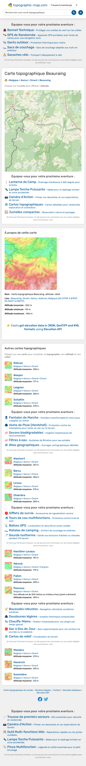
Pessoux (18, 588)
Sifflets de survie (21, 513)
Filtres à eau (18, 440)
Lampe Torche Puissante (27, 189)
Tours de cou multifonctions (29, 518)
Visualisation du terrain (46, 636)
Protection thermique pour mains (48, 42)
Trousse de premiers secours (28, 717)
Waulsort (19, 458)
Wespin (18, 375)
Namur (27, 366)
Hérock (18, 563)
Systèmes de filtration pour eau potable (49, 440)
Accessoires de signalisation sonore (54, 513)
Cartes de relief (20, 636)
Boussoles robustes (23, 609)
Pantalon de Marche (23, 417)
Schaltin (18, 399)
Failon (17, 576)
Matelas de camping (24, 530)
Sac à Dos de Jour (22, 629)
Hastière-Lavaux (24, 551)
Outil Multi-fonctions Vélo (25, 732)
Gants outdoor (17, 42)
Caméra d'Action (21, 197)
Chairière (19, 495)
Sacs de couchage (20, 47)
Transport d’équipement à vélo (46, 55)
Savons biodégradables (26, 432)
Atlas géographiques (24, 445)
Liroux (17, 483)
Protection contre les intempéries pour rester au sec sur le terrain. (40, 426)
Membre (18, 650)
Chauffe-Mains (20, 621)
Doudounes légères (23, 616)
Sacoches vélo (17, 55)
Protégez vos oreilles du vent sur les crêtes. (59, 30)
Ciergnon (44, 567)
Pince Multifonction (21, 747)
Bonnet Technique (20, 30)
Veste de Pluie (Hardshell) (28, 425)
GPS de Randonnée (21, 35)
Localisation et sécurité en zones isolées (49, 525)
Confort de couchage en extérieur (58, 530)
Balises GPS (17, 525)
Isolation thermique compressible (57, 616)
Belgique (17, 366)
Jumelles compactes (24, 212)
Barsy (17, 470)
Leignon (18, 387)
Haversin (19, 662)
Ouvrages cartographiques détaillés (60, 445)
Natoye (18, 363)
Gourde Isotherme (22, 535)
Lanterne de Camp (22, 182)
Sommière (20, 674)
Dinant (35, 366)
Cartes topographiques (26, 204)
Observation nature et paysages (58, 212)
